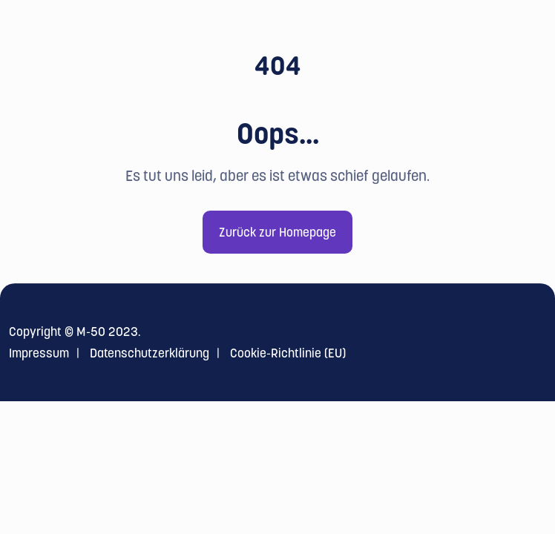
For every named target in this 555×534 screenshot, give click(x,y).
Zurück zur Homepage (277, 232)
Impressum (39, 353)
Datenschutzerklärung (149, 353)
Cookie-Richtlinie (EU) (288, 353)
